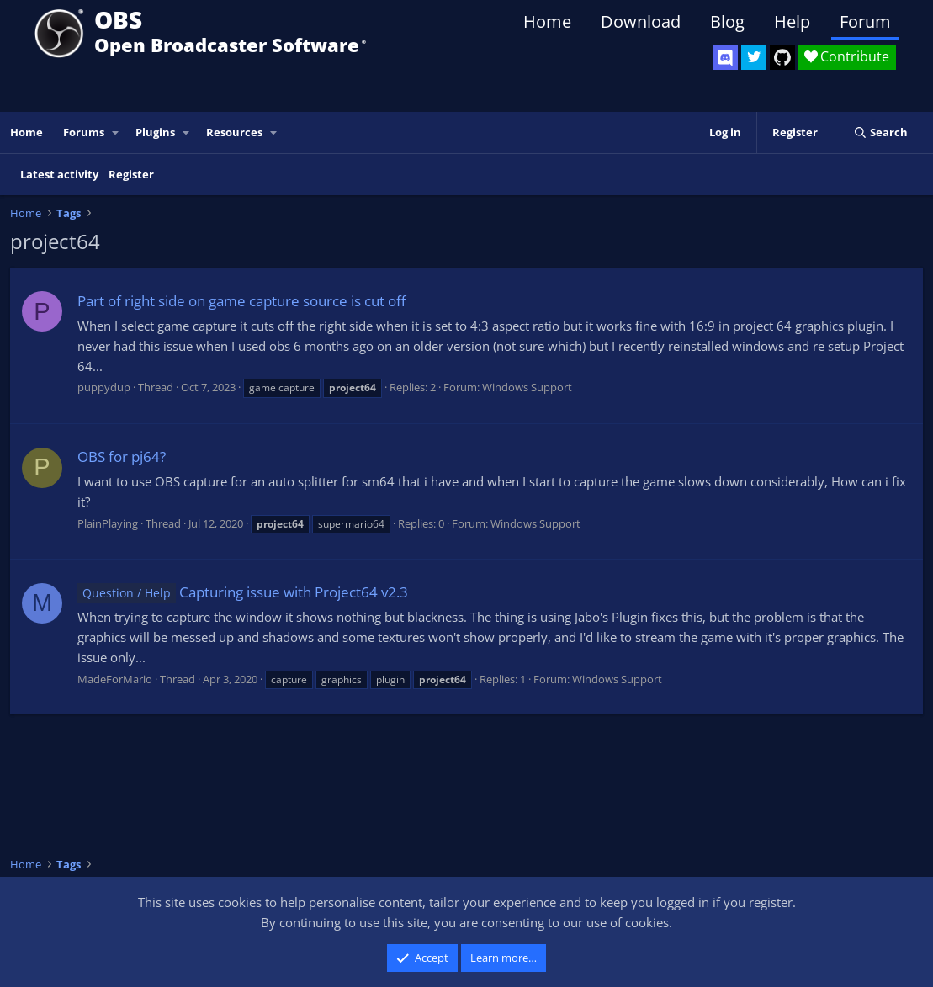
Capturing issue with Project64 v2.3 (242, 592)
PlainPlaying (107, 523)
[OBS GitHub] (782, 57)
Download (641, 21)
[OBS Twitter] (753, 57)
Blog (727, 21)
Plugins (155, 132)
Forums (83, 132)
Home (547, 21)
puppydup (103, 387)
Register (131, 174)
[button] (116, 132)
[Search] (880, 132)
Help (792, 21)
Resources (234, 132)
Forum (865, 21)
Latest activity (59, 174)
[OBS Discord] (725, 57)
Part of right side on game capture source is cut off (241, 300)
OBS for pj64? (121, 456)
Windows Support (527, 387)
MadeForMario (114, 679)
